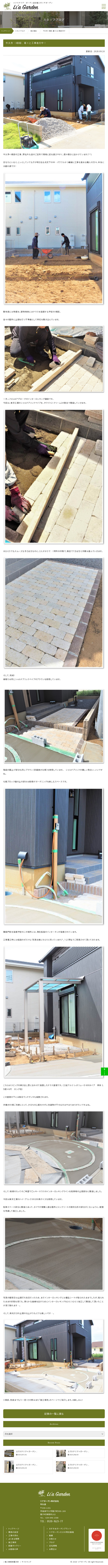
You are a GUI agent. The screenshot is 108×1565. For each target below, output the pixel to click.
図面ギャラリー (14, 1545)
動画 (51, 1535)
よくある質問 (13, 1538)
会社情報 (53, 1545)
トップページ (13, 1528)
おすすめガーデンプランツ (60, 1528)
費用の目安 (13, 1532)
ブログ (52, 1542)
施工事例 (12, 1542)
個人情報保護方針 (12, 1562)
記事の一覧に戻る (54, 1413)
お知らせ (53, 1538)
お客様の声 (13, 1549)
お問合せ (53, 1549)
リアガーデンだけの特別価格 (61, 1532)
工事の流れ (13, 1535)
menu (104, 8)
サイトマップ (26, 1562)
